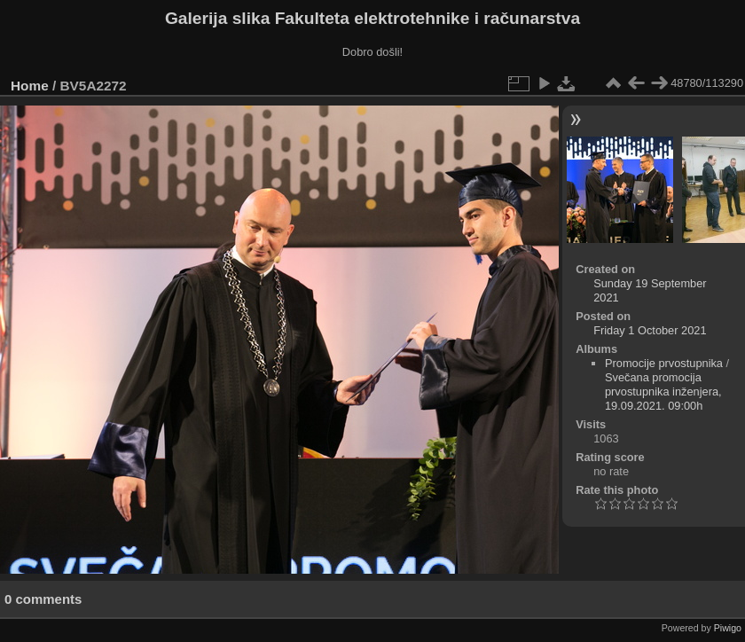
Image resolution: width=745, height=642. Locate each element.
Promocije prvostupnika (664, 363)
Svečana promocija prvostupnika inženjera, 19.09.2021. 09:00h (663, 391)
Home (30, 85)
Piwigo (727, 627)
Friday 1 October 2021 (649, 330)
